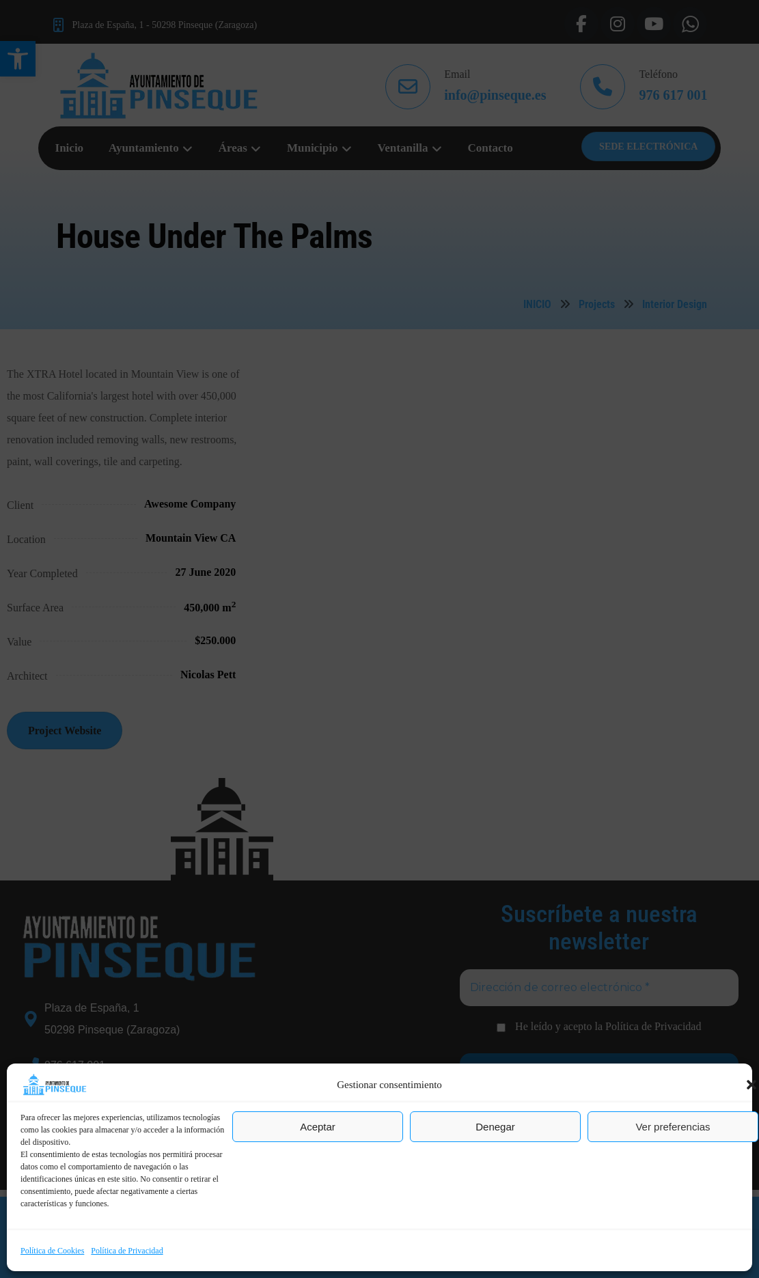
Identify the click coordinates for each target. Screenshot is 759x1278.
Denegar (495, 1127)
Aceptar (317, 1127)
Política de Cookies (52, 1250)
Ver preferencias (672, 1127)
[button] (751, 1085)
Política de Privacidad (127, 1250)
